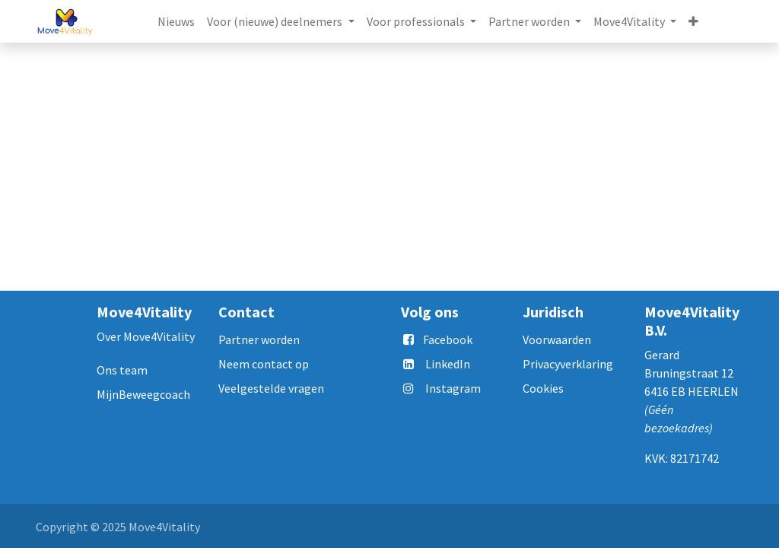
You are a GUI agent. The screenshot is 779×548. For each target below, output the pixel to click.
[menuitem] (176, 21)
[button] (693, 21)
